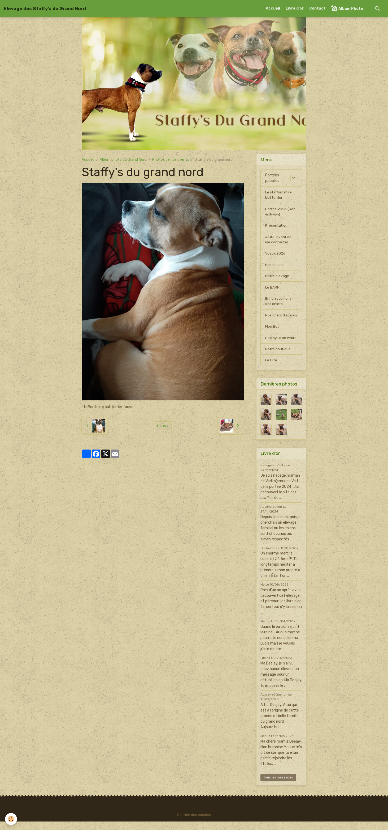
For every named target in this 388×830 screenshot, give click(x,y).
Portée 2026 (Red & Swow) (280, 212)
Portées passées (272, 178)
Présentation (276, 226)
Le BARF (272, 289)
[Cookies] (11, 819)
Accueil (273, 8)
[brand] (45, 8)
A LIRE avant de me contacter (278, 240)
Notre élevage (277, 277)
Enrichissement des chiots (278, 303)
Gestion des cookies (194, 823)
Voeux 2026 (275, 254)
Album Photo (347, 8)
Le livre (271, 368)
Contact (317, 8)
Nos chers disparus (281, 317)
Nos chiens (274, 266)
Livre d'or (295, 8)
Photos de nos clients (170, 159)
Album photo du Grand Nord (123, 159)
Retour (163, 426)
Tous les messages (278, 786)
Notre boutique (278, 357)
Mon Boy (272, 329)
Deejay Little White (276, 343)
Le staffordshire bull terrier (278, 195)
